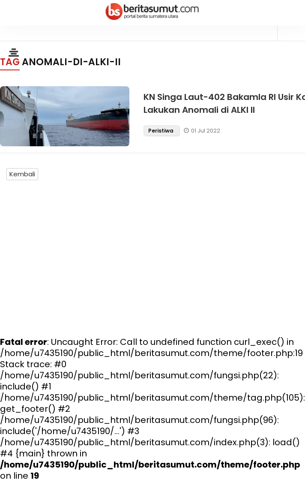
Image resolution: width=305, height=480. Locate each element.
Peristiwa (161, 130)
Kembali (22, 173)
